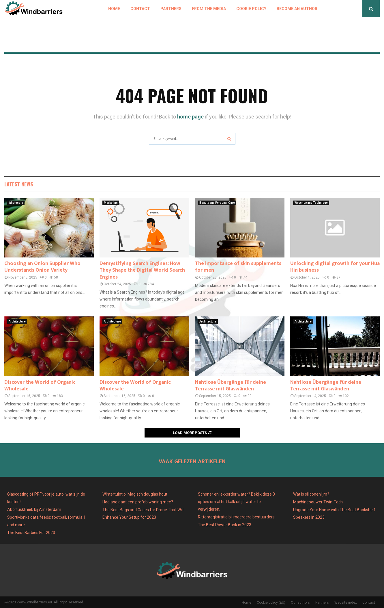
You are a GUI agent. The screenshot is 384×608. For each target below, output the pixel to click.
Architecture (17, 321)
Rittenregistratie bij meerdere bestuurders (236, 517)
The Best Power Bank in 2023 (224, 524)
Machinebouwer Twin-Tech (318, 502)
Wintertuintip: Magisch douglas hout (134, 494)
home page (190, 117)
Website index (345, 602)
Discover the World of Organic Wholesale (40, 385)
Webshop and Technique (311, 202)
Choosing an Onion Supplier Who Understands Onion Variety (42, 267)
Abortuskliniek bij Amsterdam (34, 509)
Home (114, 8)
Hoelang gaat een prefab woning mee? (137, 502)
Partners (170, 8)
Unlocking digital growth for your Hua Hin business (335, 267)
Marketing (111, 202)
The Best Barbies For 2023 (31, 532)
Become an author (297, 8)
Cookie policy (251, 8)
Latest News (18, 184)
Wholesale (16, 202)
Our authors (300, 602)
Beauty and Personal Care (217, 202)
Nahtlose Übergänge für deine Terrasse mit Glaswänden (230, 385)
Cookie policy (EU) (271, 602)
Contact (140, 8)
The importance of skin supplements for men (238, 267)
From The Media (209, 8)
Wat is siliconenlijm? (311, 494)
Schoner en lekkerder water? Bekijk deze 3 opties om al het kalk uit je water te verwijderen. (236, 501)
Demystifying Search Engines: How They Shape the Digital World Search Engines (142, 270)
